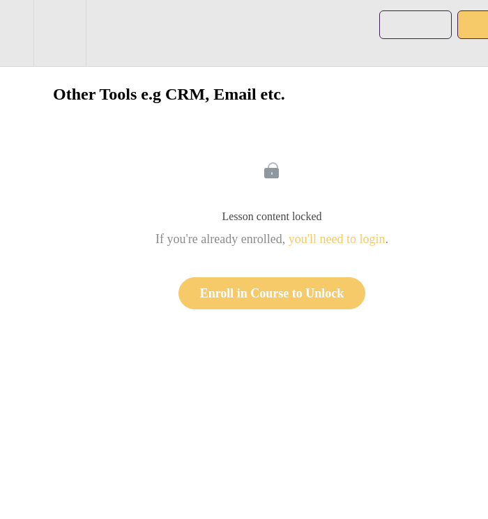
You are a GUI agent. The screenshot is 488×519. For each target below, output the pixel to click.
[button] (16, 33)
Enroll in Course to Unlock (272, 293)
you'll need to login (337, 239)
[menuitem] (59, 33)
